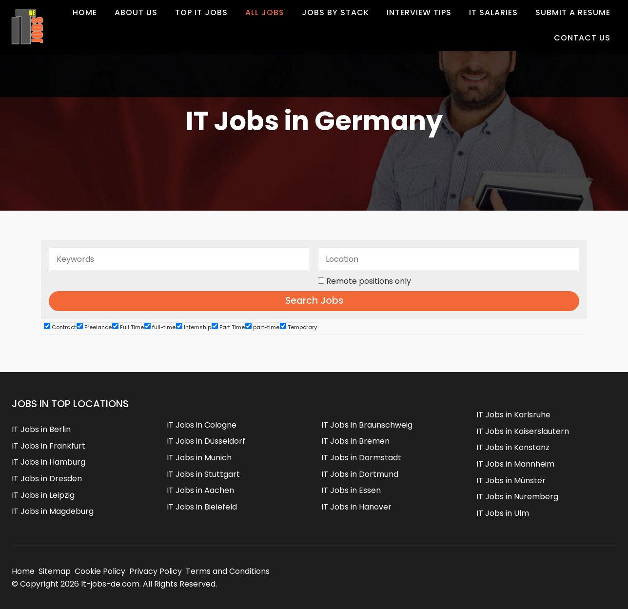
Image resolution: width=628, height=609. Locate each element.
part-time (262, 327)
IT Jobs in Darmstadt (361, 457)
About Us (136, 12)
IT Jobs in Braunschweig (366, 425)
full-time (160, 327)
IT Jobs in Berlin (41, 429)
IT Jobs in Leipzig (43, 495)
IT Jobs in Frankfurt (48, 446)
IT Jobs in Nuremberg (517, 496)
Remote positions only (368, 281)
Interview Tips (419, 12)
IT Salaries (493, 12)
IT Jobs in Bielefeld (202, 506)
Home (85, 12)
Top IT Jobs (201, 12)
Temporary (298, 327)
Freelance (94, 327)
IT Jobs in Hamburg (48, 462)
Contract (60, 327)
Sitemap (55, 571)
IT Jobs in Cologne (201, 425)
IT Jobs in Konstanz (513, 447)
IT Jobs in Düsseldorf (206, 441)
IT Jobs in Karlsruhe (513, 414)
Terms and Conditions (228, 571)
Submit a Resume (572, 12)
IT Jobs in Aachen (200, 490)
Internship (193, 327)
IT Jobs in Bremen (355, 441)
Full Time (128, 327)
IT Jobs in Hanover (356, 506)
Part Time (228, 327)
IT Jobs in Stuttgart (203, 474)
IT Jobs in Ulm (502, 513)
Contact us (582, 37)
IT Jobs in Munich (199, 457)
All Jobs (264, 12)
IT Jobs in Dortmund (359, 474)
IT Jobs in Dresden (47, 478)
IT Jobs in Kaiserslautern (522, 431)
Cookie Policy (100, 571)
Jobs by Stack (335, 12)
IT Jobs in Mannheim (515, 464)
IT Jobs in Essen (351, 490)
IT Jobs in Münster (511, 480)
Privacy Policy (155, 571)
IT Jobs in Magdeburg (53, 511)
